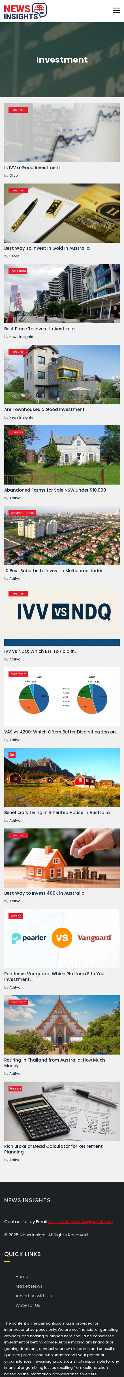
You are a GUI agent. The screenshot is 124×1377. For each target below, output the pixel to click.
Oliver (14, 175)
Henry (14, 256)
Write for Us (28, 1305)
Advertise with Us (34, 1296)
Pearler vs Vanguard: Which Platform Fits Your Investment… (55, 976)
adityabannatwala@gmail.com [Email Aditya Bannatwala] (80, 1222)
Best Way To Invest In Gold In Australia (47, 248)
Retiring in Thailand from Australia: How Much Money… (54, 1063)
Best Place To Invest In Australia (39, 329)
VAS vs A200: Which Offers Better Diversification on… (61, 732)
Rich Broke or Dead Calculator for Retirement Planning (53, 1149)
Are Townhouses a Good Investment (44, 409)
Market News (29, 1286)
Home (22, 1276)
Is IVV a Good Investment (32, 168)
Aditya (15, 498)
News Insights (21, 336)
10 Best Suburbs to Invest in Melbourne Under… (54, 571)
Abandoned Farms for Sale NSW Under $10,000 (55, 490)
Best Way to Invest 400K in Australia (44, 893)
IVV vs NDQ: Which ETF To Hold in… (41, 651)
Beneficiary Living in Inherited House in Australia (57, 812)
